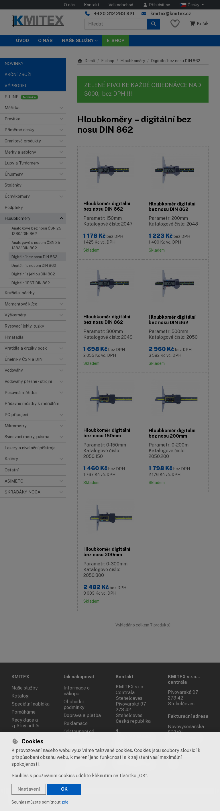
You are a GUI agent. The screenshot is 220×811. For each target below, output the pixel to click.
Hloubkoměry (132, 60)
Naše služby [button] (78, 40)
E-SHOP (116, 40)
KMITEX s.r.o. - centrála (184, 679)
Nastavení (28, 789)
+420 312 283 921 (114, 13)
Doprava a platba (82, 715)
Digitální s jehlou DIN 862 (33, 274)
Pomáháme (23, 712)
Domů (86, 60)
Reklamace (76, 723)
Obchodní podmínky (74, 704)
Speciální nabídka (30, 704)
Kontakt (91, 4)
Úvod (22, 40)
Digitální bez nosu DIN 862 (34, 257)
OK (64, 789)
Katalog (20, 696)
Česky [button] (190, 4)
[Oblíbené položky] (175, 24)
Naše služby (24, 688)
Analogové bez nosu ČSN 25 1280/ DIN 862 (36, 231)
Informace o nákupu (77, 690)
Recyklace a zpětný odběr (25, 722)
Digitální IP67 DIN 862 (30, 283)
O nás (69, 4)
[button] (61, 107)
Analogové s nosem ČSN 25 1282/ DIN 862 (35, 245)
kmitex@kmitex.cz (170, 13)
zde (65, 802)
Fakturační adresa (188, 716)
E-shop (107, 60)
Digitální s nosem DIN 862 (33, 265)
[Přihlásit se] (156, 4)
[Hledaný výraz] (116, 24)
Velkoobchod (121, 4)
